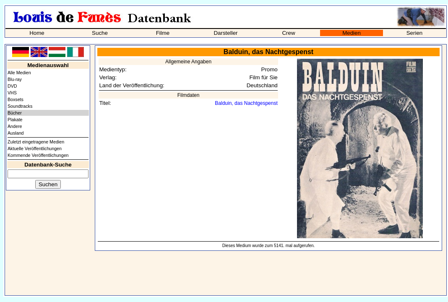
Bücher (15, 112)
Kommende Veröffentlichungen (38, 155)
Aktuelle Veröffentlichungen (35, 148)
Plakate (15, 119)
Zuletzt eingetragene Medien (36, 141)
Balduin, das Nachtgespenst (246, 103)
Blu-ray (15, 79)
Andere (15, 126)
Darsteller (225, 33)
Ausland (16, 132)
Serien (414, 33)
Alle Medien (19, 72)
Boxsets (15, 99)
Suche (100, 33)
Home (36, 33)
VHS (12, 92)
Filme (163, 33)
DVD (12, 86)
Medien (351, 33)
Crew (288, 33)
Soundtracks (20, 106)
